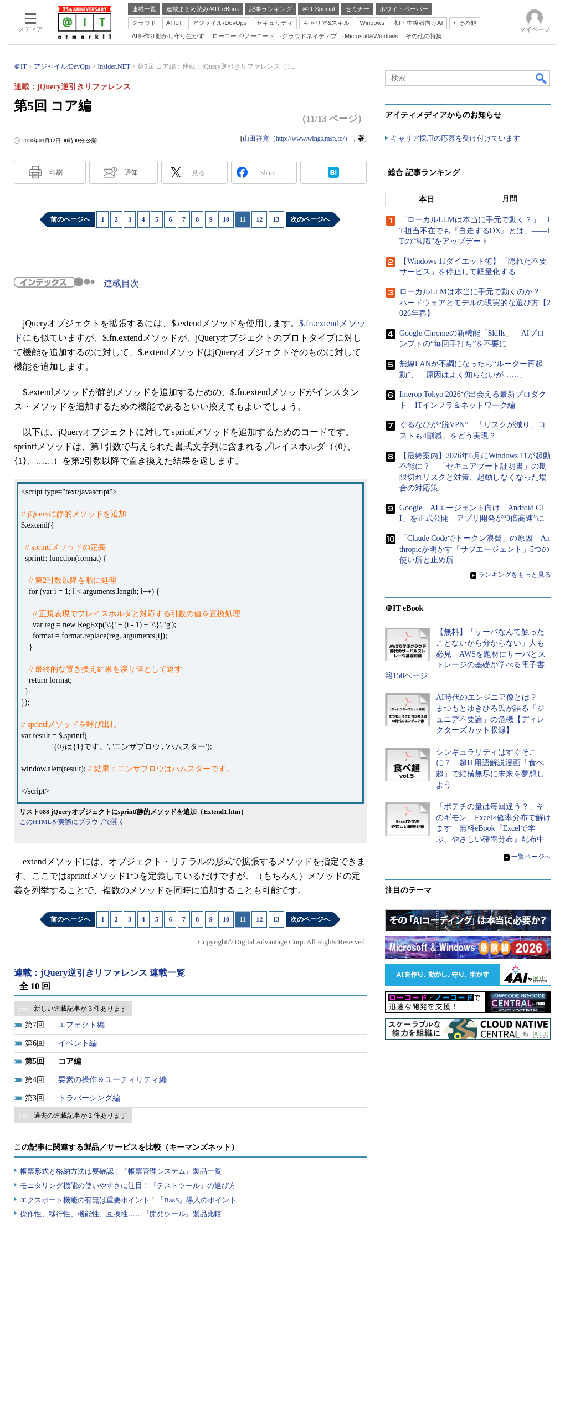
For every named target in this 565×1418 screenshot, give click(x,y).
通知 (131, 172)
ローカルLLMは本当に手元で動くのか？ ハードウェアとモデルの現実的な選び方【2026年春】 (475, 303)
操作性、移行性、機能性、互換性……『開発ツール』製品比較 (121, 1214)
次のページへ (310, 219)
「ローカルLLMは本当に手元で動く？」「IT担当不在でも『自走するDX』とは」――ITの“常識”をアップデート (474, 231)
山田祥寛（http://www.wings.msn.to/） (297, 138)
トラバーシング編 (89, 1098)
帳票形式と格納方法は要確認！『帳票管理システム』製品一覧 (121, 1171)
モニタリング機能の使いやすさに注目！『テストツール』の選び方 (128, 1185)
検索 (541, 78)
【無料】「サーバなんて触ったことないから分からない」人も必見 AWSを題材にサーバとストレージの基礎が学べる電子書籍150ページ (465, 654)
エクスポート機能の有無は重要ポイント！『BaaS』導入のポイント (128, 1200)
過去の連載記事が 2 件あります (80, 1115)
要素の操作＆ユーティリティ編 (112, 1080)
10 (226, 219)
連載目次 (121, 283)
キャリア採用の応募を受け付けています (455, 139)
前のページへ (70, 219)
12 (259, 219)
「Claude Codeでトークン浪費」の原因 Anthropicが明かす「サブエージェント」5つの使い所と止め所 (474, 550)
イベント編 (77, 1043)
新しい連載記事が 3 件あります (80, 1008)
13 (276, 219)
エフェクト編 (81, 1025)
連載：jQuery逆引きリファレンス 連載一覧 (99, 972)
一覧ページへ (531, 857)
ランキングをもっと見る (514, 575)
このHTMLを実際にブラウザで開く (72, 822)
